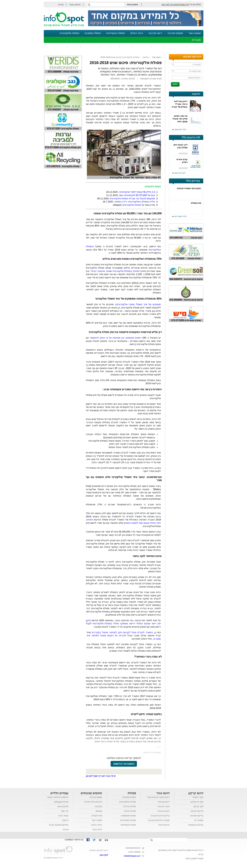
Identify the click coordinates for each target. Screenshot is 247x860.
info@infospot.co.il (132, 856)
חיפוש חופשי (194, 77)
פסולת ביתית (130, 811)
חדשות (196, 94)
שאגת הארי (194, 33)
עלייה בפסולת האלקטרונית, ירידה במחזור (134, 201)
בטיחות (74, 46)
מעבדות (196, 40)
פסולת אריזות (129, 806)
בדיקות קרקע (197, 811)
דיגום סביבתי (164, 802)
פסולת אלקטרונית (69, 33)
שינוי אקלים (96, 815)
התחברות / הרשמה (123, 763)
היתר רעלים (136, 33)
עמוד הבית (63, 815)
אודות (61, 4)
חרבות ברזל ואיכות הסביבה (93, 804)
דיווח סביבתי (90, 46)
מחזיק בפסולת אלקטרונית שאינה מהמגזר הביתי (115, 271)
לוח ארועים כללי (191, 137)
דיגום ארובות (164, 811)
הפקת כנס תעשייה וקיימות (189, 188)
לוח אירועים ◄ (178, 173)
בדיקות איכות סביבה (160, 815)
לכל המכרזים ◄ (179, 216)
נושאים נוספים (56, 46)
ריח (115, 46)
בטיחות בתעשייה (195, 825)
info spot (156, 57)
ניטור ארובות (164, 806)
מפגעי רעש (97, 820)
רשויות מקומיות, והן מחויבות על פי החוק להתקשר (116, 337)
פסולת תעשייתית (115, 33)
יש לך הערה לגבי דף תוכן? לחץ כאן (101, 776)
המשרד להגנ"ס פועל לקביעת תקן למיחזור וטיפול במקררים (122, 632)
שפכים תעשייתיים (128, 820)
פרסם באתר (75, 4)
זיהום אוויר (195, 46)
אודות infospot (61, 802)
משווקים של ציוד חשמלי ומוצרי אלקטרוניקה (138, 304)
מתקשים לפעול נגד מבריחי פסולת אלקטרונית (132, 198)
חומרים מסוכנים (175, 46)
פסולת (126, 46)
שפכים (157, 46)
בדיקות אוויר (164, 825)
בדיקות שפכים (196, 815)
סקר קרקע (198, 806)
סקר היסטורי (197, 797)
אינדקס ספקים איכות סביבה (58, 827)
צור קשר (64, 811)
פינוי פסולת (196, 203)
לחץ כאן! (104, 855)
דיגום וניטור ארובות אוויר (158, 797)
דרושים (65, 820)
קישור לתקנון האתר (194, 858)
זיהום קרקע (141, 46)
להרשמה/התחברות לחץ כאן (175, 4)
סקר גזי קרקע (197, 802)
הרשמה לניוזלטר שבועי (57, 797)
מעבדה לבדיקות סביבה (158, 820)
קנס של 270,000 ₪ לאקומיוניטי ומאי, (136, 195)
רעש (105, 46)
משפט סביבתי (175, 33)
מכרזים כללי (193, 181)
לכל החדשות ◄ (179, 129)
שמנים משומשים (128, 815)
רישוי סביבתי (155, 33)
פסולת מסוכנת (93, 33)
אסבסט (98, 811)
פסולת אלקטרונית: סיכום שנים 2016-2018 (119, 57)
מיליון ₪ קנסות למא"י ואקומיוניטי (137, 192)
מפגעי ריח (198, 820)
